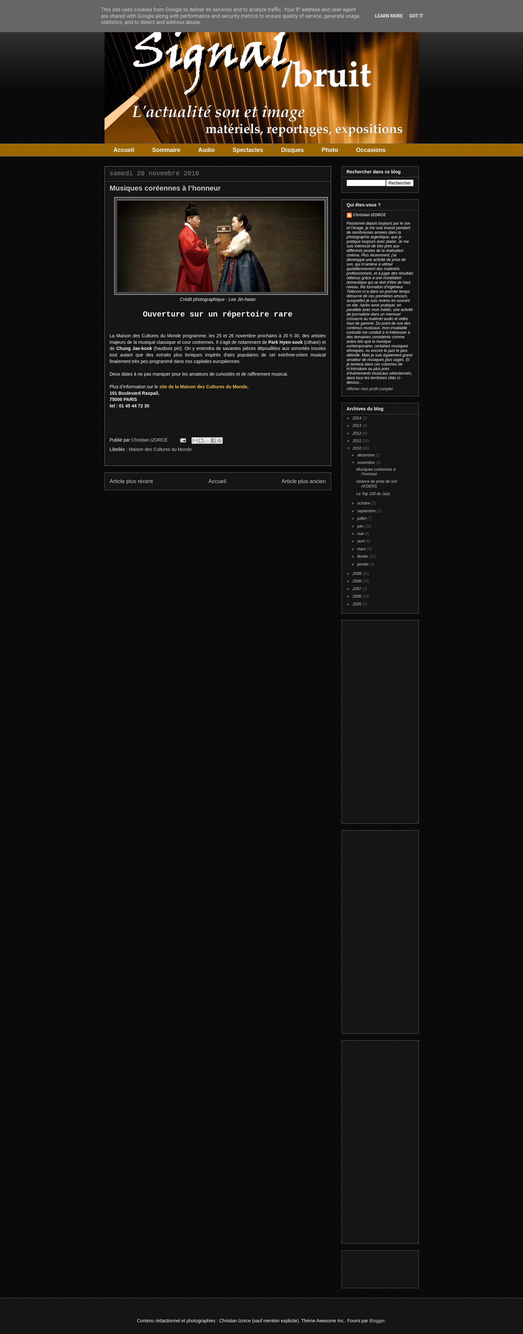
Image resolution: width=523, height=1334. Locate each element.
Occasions (371, 150)
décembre (366, 455)
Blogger (377, 1320)
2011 (357, 441)
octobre (364, 503)
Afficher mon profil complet (370, 389)
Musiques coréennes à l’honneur (375, 471)
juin (360, 526)
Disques (292, 150)
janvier (363, 564)
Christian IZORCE (369, 215)
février (363, 556)
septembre (367, 511)
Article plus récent (131, 481)
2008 (357, 581)
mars (362, 549)
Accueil (124, 150)
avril (361, 541)
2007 (357, 589)
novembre (366, 462)
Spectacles (248, 150)
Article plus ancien (303, 481)
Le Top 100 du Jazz (373, 494)
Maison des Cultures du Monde (160, 449)
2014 (357, 418)
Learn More (389, 16)
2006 (357, 596)
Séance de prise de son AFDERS (376, 483)
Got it (416, 16)
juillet (362, 518)
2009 (357, 573)
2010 (357, 448)
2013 (357, 425)
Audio (206, 150)
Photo (330, 150)
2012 (357, 433)
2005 (357, 604)
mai (361, 533)
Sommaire (166, 150)
